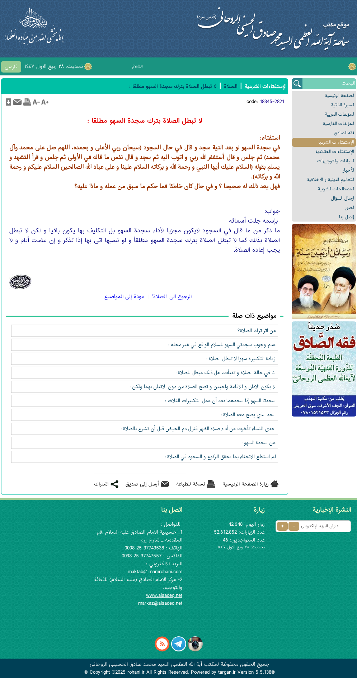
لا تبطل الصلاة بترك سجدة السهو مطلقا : (172, 86)
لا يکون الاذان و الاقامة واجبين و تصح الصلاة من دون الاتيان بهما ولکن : (203, 387)
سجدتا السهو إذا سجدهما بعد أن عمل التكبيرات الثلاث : (220, 401)
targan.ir (227, 672)
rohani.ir (136, 672)
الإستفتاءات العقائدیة (334, 151)
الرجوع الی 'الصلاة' (172, 297)
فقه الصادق (344, 133)
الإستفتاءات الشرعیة (336, 142)
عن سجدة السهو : (258, 443)
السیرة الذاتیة (342, 105)
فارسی (11, 67)
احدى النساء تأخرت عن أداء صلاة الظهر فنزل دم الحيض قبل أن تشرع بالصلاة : (198, 429)
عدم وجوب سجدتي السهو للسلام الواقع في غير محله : (222, 345)
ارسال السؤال (342, 198)
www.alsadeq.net (164, 595)
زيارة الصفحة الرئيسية (245, 484)
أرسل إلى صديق (142, 484)
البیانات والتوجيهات (335, 161)
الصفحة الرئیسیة (339, 95)
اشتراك (101, 484)
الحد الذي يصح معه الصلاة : (248, 415)
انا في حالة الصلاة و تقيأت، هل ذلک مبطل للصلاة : (225, 373)
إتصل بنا (346, 217)
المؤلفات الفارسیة (338, 123)
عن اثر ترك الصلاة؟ (257, 331)
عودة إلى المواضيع (124, 297)
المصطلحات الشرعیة (336, 189)
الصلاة (230, 86)
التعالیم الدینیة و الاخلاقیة (330, 179)
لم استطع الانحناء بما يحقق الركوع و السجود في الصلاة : (220, 457)
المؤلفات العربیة (339, 114)
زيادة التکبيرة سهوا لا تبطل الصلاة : (241, 359)
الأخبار (348, 170)
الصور (349, 207)
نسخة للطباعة (190, 484)
